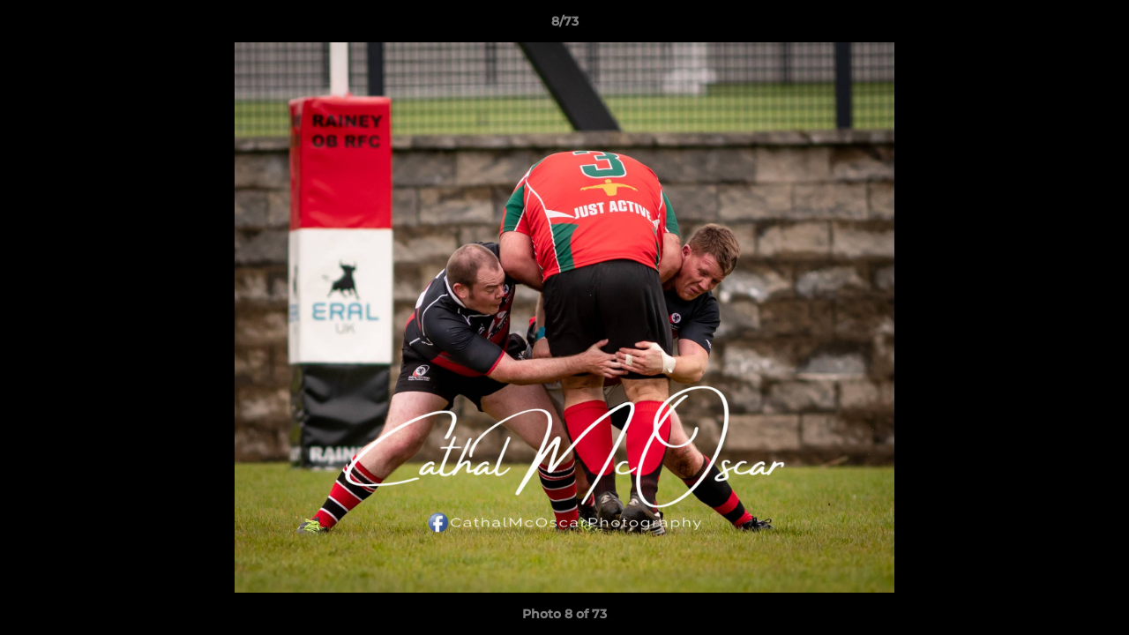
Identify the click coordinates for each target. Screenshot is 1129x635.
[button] (1097, 26)
